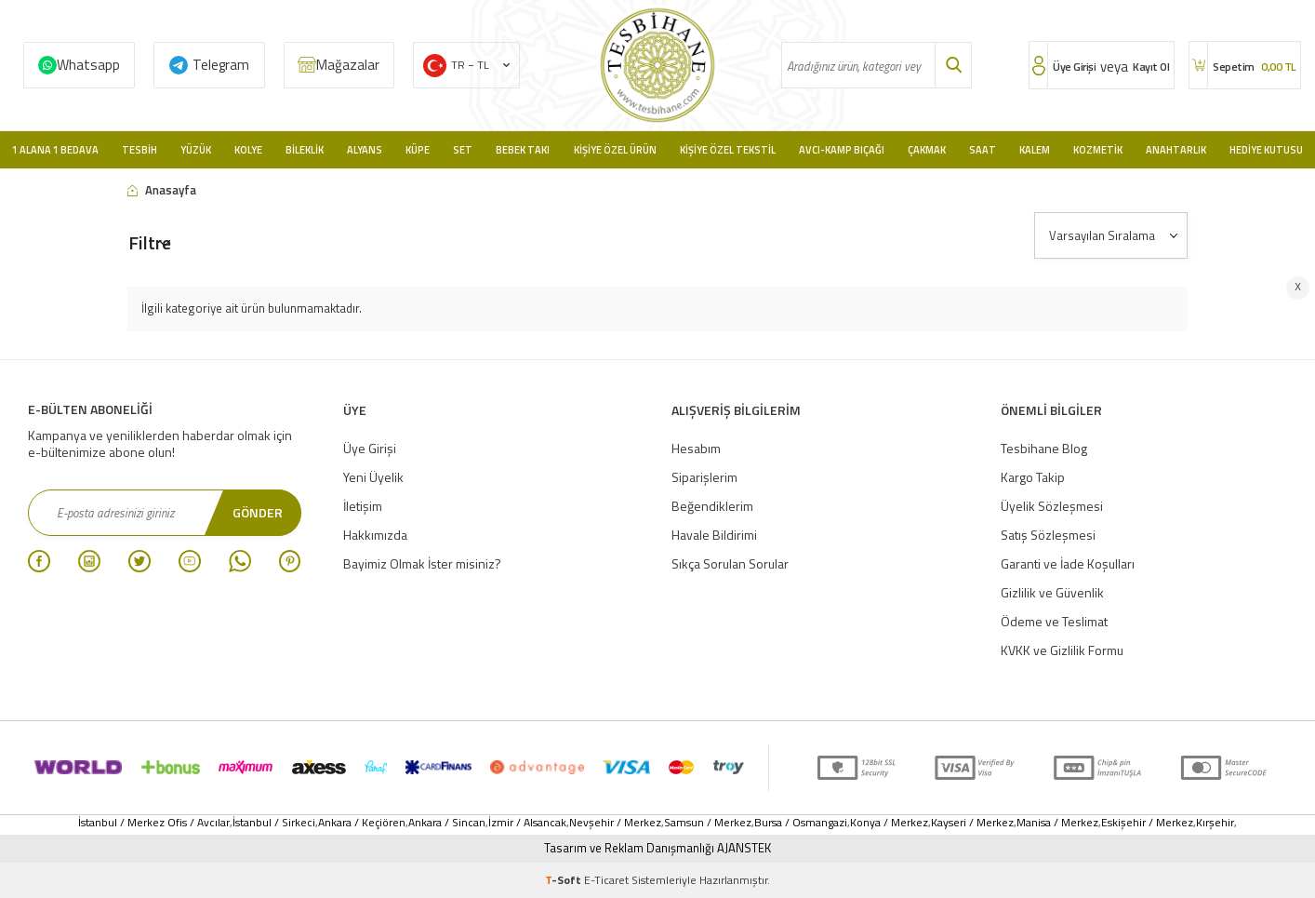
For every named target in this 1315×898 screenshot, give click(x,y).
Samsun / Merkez (707, 822)
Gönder (257, 512)
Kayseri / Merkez (972, 822)
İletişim (362, 506)
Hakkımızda (375, 534)
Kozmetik (1097, 149)
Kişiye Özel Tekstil (728, 149)
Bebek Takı (523, 149)
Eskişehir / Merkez (1147, 822)
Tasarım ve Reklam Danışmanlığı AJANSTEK (657, 848)
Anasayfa (161, 190)
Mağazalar (347, 64)
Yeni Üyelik (373, 477)
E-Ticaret (606, 880)
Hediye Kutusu (1266, 149)
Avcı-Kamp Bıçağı (841, 149)
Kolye (248, 149)
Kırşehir (1215, 822)
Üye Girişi (369, 448)
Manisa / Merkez (1057, 822)
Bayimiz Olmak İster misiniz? (422, 563)
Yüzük (195, 149)
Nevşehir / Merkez (615, 822)
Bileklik (305, 149)
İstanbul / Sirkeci (273, 822)
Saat (982, 149)
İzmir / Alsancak (527, 822)
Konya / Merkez (889, 822)
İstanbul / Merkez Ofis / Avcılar (154, 822)
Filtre (149, 242)
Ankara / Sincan (446, 822)
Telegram (221, 64)
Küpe (417, 149)
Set (462, 149)
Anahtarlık (1176, 149)
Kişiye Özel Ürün (615, 149)
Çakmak (927, 149)
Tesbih (139, 149)
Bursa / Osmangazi (800, 822)
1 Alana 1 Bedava (55, 149)
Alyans (364, 149)
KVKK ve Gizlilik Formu (1062, 650)
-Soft (564, 880)
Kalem (1034, 149)
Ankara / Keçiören (361, 822)
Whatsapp (88, 64)
